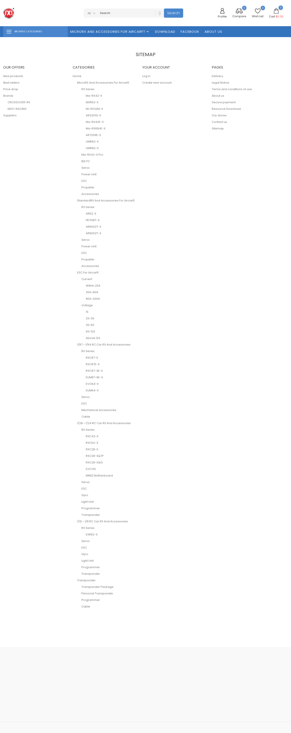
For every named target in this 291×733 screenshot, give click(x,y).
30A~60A (92, 292)
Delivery (217, 76)
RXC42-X (92, 436)
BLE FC (85, 161)
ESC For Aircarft (87, 272)
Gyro (84, 495)
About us (213, 31)
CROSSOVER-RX (19, 102)
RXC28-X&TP (95, 456)
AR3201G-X (93, 115)
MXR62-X (92, 102)
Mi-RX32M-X (94, 109)
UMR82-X (92, 148)
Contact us (219, 122)
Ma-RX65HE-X (95, 128)
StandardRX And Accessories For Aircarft (105, 200)
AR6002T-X (93, 227)
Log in (146, 76)
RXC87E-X (93, 364)
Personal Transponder (97, 593)
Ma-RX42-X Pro (92, 155)
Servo (85, 168)
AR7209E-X (93, 135)
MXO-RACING (17, 109)
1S (87, 312)
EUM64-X (92, 390)
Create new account (157, 83)
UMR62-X (92, 141)
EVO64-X (92, 384)
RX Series (88, 89)
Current (86, 279)
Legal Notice (220, 83)
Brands (8, 96)
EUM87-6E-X (94, 377)
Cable (85, 417)
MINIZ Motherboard (99, 475)
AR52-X (91, 214)
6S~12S (90, 331)
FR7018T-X (93, 220)
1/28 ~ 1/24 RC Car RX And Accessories (104, 423)
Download (165, 31)
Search (173, 12)
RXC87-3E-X (94, 371)
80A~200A (93, 299)
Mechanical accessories (98, 410)
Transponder (90, 515)
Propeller (88, 187)
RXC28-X (92, 449)
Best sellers (11, 83)
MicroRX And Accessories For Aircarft (110, 31)
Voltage (87, 305)
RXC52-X (92, 443)
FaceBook (190, 31)
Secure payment (224, 102)
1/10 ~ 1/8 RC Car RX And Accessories (102, 521)
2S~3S (90, 318)
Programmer (90, 508)
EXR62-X (92, 534)
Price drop (10, 89)
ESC (84, 181)
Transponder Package (97, 587)
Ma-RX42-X (94, 96)
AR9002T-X (93, 233)
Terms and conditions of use (232, 89)
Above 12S (93, 338)
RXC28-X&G (94, 462)
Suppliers (10, 115)
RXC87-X (92, 358)
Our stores (219, 115)
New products (13, 76)
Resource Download (226, 109)
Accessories (90, 194)
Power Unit (88, 174)
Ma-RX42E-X (95, 122)
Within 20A (93, 286)
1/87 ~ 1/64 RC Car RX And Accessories (104, 344)
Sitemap (218, 128)
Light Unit (87, 502)
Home (77, 76)
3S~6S (90, 325)
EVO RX (91, 469)
